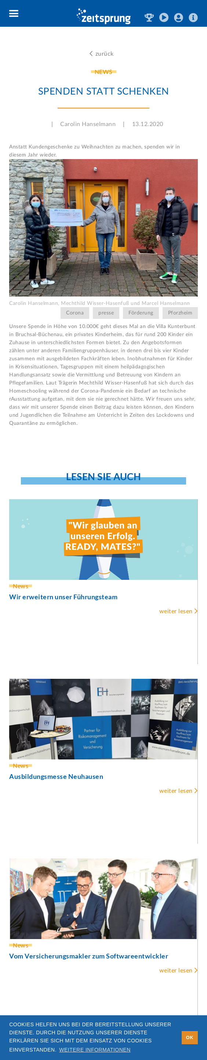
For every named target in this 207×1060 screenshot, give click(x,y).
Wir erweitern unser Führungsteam (63, 597)
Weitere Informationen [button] (95, 1050)
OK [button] (189, 1037)
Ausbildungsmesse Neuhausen (56, 776)
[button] (14, 14)
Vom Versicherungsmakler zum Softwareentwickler (88, 956)
